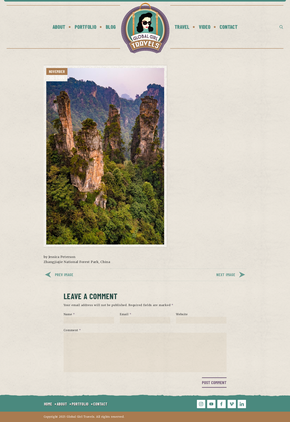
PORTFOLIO (80, 404)
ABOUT (62, 404)
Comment (72, 330)
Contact (228, 27)
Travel (182, 27)
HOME (48, 404)
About (59, 27)
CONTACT (100, 404)
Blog (111, 27)
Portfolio (85, 27)
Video (204, 27)
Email (125, 314)
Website (182, 314)
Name (69, 314)
